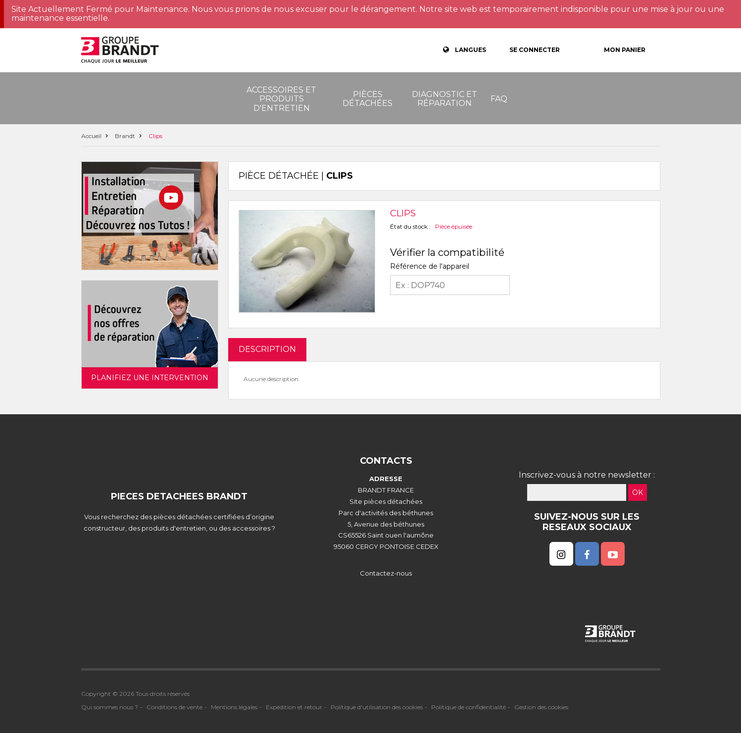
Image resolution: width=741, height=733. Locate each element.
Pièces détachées (368, 99)
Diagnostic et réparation (444, 99)
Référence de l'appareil (429, 266)
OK (637, 492)
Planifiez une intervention (149, 377)
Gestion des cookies (541, 707)
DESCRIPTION (267, 349)
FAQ (499, 98)
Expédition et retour (294, 707)
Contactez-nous (386, 573)
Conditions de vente (174, 707)
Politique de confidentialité (468, 707)
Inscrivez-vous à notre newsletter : (587, 475)
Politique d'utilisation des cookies (377, 707)
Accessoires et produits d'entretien (281, 99)
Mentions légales (234, 707)
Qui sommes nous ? (109, 707)
